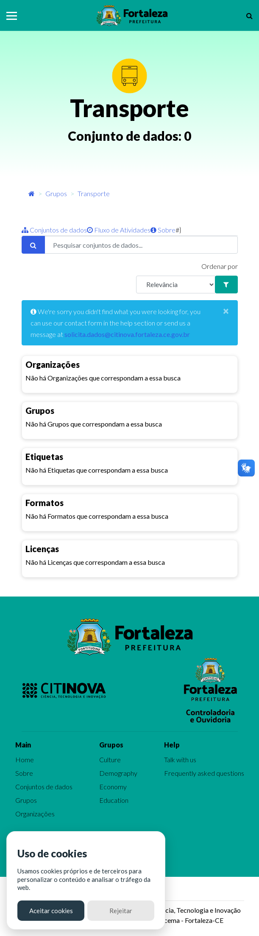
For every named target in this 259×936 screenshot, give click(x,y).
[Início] (31, 193)
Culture (110, 759)
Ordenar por (219, 266)
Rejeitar (120, 910)
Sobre (162, 230)
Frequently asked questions (204, 773)
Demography (118, 773)
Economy (113, 787)
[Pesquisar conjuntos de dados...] (141, 245)
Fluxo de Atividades (118, 230)
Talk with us (180, 759)
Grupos (56, 193)
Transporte (94, 193)
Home (24, 759)
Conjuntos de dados (54, 230)
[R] (176, 284)
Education (113, 800)
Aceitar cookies (51, 910)
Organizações (35, 814)
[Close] (225, 311)
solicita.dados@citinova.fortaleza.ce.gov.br (127, 334)
